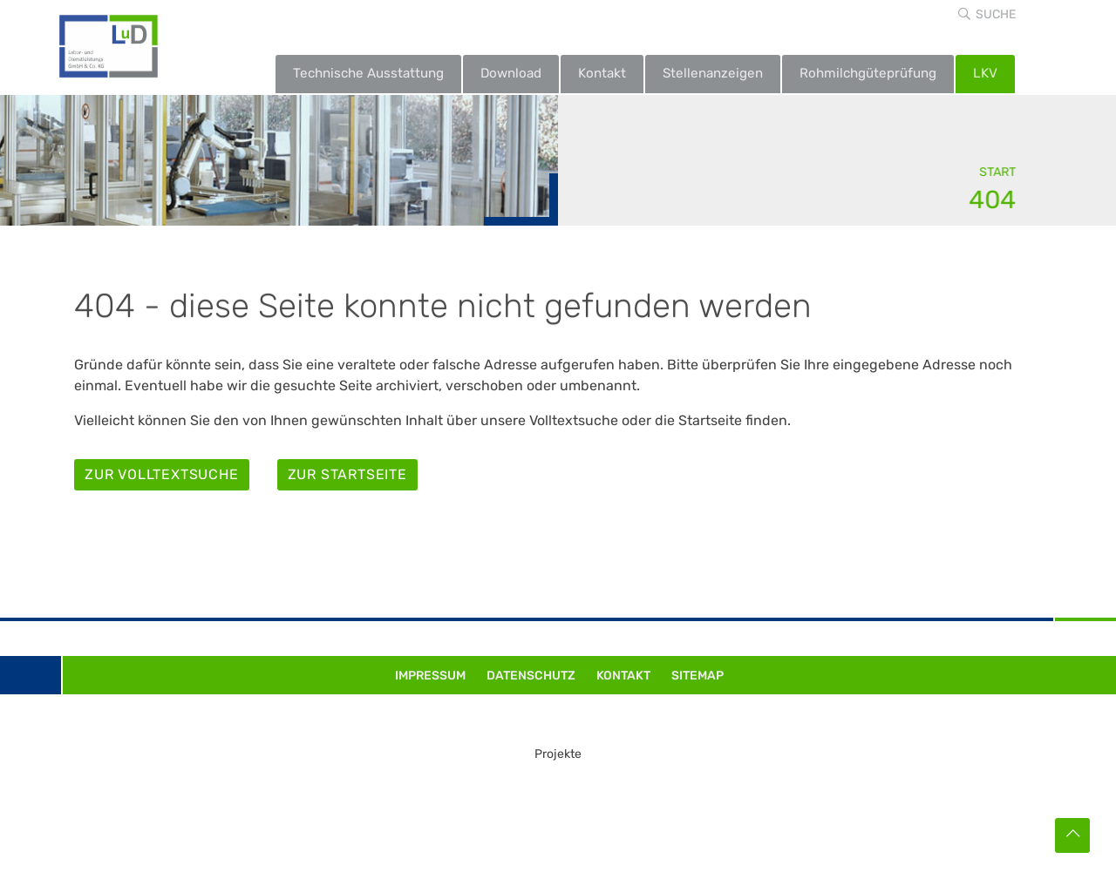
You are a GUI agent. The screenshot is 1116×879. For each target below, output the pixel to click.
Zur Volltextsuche (162, 474)
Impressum (430, 675)
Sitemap (697, 675)
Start (998, 172)
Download (510, 73)
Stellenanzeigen (713, 73)
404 (993, 199)
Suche (996, 14)
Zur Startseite (347, 474)
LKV (985, 73)
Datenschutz (531, 675)
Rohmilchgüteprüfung (868, 73)
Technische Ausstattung (368, 73)
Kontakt (602, 73)
